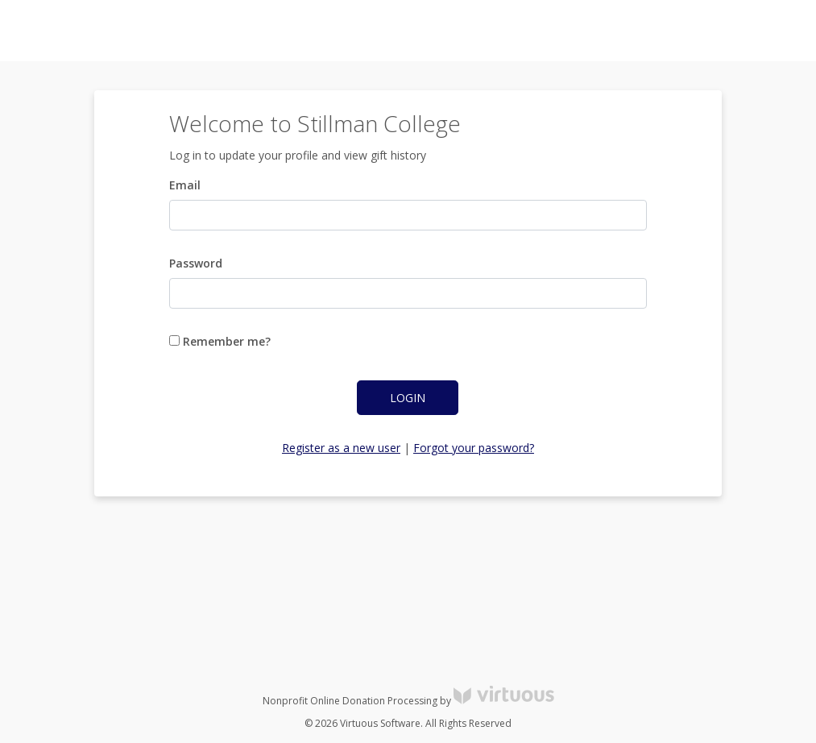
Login (407, 397)
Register (715, 31)
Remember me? (220, 341)
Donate (775, 31)
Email (185, 185)
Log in (658, 31)
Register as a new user (341, 447)
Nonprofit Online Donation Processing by (408, 701)
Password (195, 263)
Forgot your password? (473, 447)
